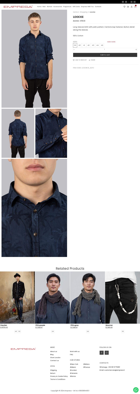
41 (84, 45)
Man (44, 7)
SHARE (92, 60)
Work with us (74, 351)
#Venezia (73, 373)
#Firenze (86, 367)
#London (73, 370)
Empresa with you (87, 7)
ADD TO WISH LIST (80, 60)
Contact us (54, 361)
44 (97, 45)
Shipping (53, 370)
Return (52, 373)
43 (93, 45)
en (134, 2)
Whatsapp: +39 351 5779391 (110, 367)
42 (89, 45)
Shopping (84, 12)
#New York (74, 364)
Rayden (4, 325)
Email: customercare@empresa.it (112, 370)
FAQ (71, 354)
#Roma (73, 376)
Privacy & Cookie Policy (59, 376)
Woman (49, 7)
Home (39, 7)
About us (53, 351)
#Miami (73, 367)
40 (79, 45)
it (131, 2)
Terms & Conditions (57, 379)
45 (102, 45)
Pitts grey (75, 325)
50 (19, 331)
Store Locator (55, 358)
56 (123, 331)
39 (75, 45)
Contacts (98, 7)
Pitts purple (40, 325)
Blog (51, 354)
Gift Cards (76, 7)
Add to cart (105, 55)
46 (16, 331)
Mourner (109, 325)
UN (53, 331)
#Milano (86, 364)
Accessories (57, 7)
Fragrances (67, 7)
